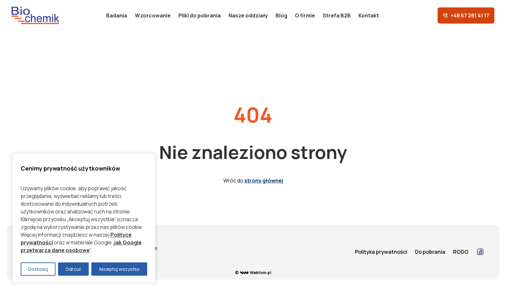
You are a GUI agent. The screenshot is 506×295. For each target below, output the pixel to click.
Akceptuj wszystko (119, 269)
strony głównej (263, 180)
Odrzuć (73, 269)
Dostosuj (38, 269)
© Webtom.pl (253, 272)
